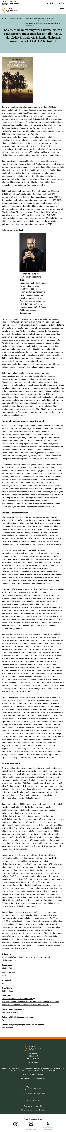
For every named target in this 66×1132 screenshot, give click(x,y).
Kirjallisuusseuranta (15, 19)
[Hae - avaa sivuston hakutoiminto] (53, 3)
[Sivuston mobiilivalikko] (62, 9)
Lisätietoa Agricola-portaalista (33, 1078)
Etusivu (4, 19)
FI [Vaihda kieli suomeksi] (56, 3)
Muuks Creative (39, 1110)
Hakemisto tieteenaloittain (33, 1074)
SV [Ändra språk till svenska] (60, 3)
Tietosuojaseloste (33, 1100)
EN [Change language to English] (63, 3)
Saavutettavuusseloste (33, 1106)
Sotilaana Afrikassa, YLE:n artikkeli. (17, 999)
